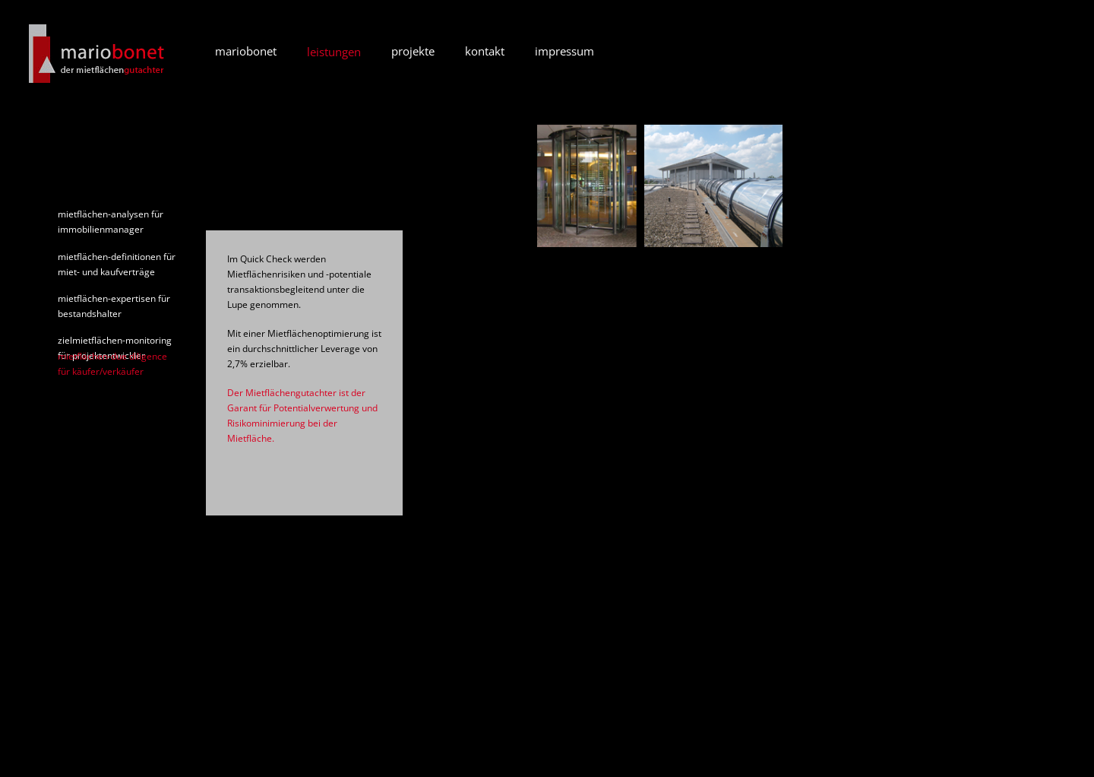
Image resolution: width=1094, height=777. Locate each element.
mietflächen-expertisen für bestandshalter (114, 306)
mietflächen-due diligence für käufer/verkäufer (112, 364)
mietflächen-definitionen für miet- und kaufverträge (116, 264)
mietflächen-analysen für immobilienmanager (110, 222)
